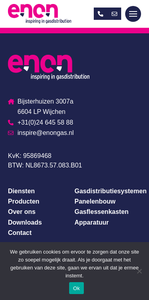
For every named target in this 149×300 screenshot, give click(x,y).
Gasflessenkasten (102, 211)
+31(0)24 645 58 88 (40, 122)
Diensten (21, 191)
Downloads (25, 222)
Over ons (21, 211)
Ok (76, 288)
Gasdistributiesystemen (111, 191)
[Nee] (139, 271)
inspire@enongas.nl (41, 132)
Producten (23, 201)
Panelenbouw (95, 201)
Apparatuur (92, 222)
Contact (20, 232)
